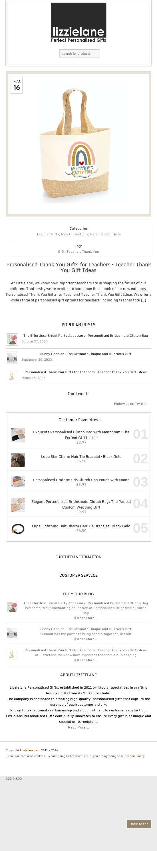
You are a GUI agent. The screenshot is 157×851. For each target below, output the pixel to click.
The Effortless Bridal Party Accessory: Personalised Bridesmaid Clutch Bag (85, 335)
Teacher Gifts (48, 234)
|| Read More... (86, 618)
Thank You (90, 251)
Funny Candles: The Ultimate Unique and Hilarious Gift (85, 354)
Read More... (78, 727)
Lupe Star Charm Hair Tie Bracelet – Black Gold (66, 456)
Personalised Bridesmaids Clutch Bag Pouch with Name (69, 479)
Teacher (73, 251)
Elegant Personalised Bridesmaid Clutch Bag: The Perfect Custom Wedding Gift (70, 504)
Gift (61, 251)
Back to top (139, 823)
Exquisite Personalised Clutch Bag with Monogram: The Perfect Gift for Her (69, 434)
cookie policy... (136, 756)
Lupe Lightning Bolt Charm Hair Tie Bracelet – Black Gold (70, 525)
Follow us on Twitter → (132, 403)
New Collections (74, 234)
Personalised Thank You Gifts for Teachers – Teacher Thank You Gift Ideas (78, 267)
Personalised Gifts (105, 234)
